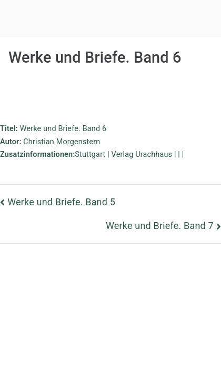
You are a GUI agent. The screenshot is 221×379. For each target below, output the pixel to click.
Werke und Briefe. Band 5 (61, 201)
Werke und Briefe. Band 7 (160, 225)
